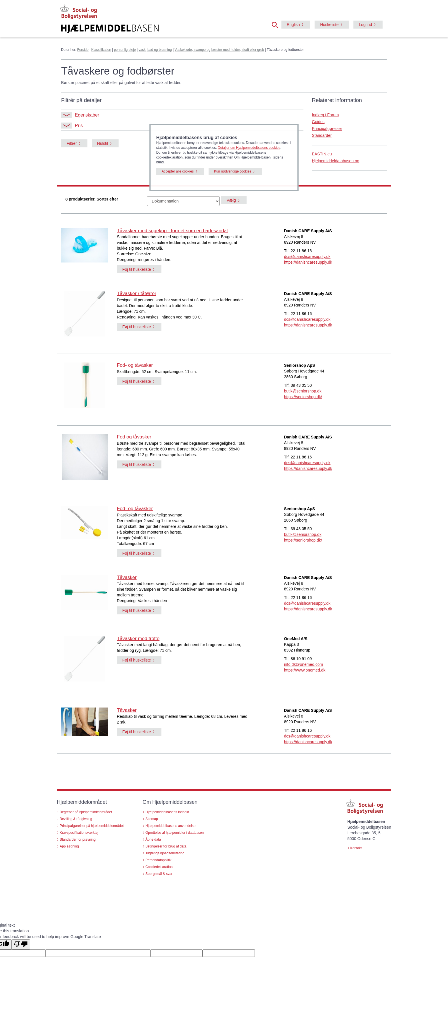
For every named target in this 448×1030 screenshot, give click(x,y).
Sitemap (151, 819)
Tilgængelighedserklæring (164, 853)
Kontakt (356, 848)
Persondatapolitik (158, 860)
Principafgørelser (327, 128)
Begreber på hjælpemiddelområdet (86, 812)
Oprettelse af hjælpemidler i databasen (174, 833)
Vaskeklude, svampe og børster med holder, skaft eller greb (219, 50)
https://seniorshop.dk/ (303, 396)
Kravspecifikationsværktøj (79, 833)
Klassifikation (101, 50)
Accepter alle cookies (178, 171)
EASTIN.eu (322, 154)
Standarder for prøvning (78, 839)
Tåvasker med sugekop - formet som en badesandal (172, 230)
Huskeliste (329, 24)
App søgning (69, 846)
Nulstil (102, 143)
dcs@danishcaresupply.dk (307, 256)
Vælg (231, 200)
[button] (276, 24)
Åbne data (153, 839)
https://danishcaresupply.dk (308, 262)
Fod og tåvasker (134, 437)
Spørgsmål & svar (159, 874)
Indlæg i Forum (325, 115)
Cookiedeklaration (159, 867)
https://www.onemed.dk (304, 670)
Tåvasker (127, 577)
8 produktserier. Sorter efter (91, 199)
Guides (318, 121)
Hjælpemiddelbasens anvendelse (170, 826)
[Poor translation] (21, 944)
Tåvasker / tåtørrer (136, 293)
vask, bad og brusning (155, 50)
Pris (72, 125)
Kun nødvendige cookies (232, 171)
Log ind (365, 24)
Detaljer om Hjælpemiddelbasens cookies (249, 148)
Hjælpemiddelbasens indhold (167, 812)
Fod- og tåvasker (135, 365)
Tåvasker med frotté (138, 638)
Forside (83, 50)
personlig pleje (125, 50)
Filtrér (72, 143)
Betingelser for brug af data (165, 846)
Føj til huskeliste (136, 269)
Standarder (322, 135)
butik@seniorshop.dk (302, 391)
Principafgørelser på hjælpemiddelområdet (92, 826)
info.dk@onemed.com (303, 664)
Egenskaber (80, 115)
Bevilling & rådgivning (76, 819)
